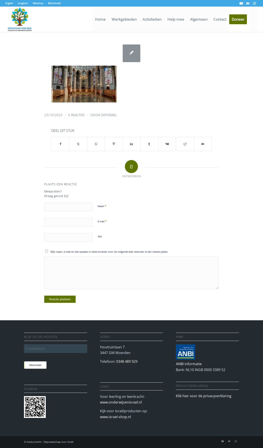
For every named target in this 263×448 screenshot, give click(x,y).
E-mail (102, 221)
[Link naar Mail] (248, 3)
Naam (102, 206)
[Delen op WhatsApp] (96, 144)
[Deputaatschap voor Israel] (19, 19)
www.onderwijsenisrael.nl (121, 402)
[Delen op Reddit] (185, 144)
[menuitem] (10, 3)
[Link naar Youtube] (241, 3)
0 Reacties (76, 115)
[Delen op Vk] (167, 144)
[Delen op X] (78, 144)
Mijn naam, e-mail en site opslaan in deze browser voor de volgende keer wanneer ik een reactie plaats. (109, 251)
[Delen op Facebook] (60, 144)
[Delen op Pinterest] (114, 144)
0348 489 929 (126, 361)
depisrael (109, 115)
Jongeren (23, 3)
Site (100, 236)
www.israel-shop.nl (115, 416)
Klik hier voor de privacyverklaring (203, 395)
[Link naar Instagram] (254, 3)
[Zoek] (254, 19)
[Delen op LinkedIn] (132, 144)
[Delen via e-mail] (203, 144)
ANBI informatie (189, 363)
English (9, 3)
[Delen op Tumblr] (149, 144)
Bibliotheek (54, 3)
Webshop (38, 3)
